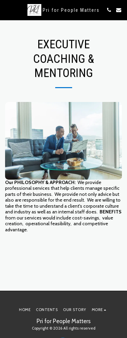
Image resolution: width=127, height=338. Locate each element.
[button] (7, 9)
